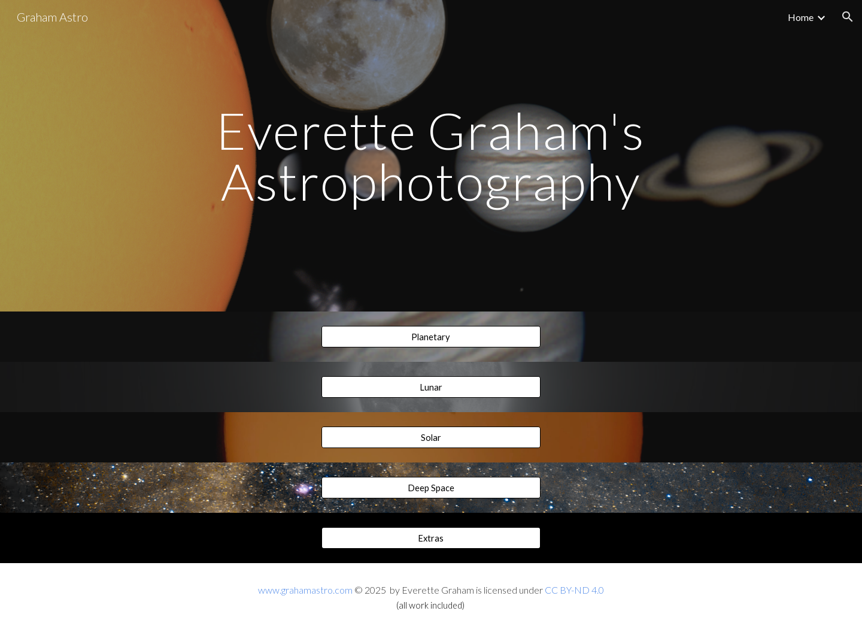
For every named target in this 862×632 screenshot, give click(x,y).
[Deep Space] (430, 487)
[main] (431, 156)
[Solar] (430, 437)
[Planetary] (430, 336)
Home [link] (801, 17)
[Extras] (430, 538)
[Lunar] (430, 387)
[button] (847, 16)
